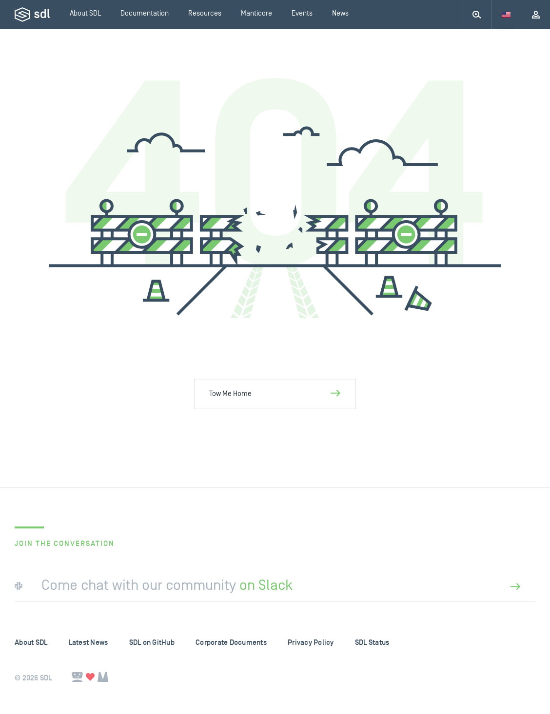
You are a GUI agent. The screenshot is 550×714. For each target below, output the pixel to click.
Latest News (88, 643)
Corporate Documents (231, 643)
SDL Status (372, 643)
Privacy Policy (311, 643)
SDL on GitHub (152, 643)
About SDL (31, 643)
